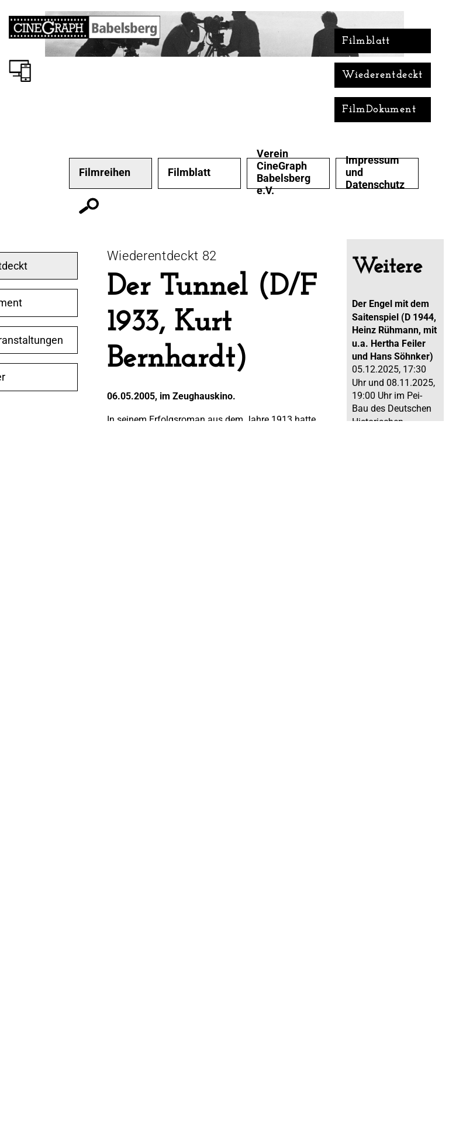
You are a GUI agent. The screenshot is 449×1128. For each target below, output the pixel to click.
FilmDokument (379, 110)
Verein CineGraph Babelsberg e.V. (283, 172)
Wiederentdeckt (382, 75)
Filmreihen (104, 172)
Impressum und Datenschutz (375, 172)
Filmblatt (366, 41)
